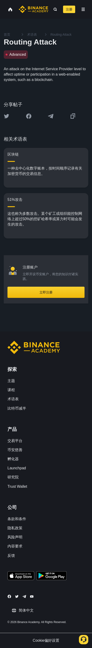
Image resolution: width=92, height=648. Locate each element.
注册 (69, 9)
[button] (83, 9)
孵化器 (13, 459)
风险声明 (14, 537)
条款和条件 (16, 519)
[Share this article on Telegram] (50, 116)
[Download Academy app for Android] (51, 576)
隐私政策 (14, 528)
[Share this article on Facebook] (29, 116)
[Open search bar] (53, 9)
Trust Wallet (17, 486)
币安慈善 (14, 450)
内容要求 (14, 546)
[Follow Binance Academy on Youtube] (32, 596)
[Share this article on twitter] (6, 116)
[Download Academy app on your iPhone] (20, 576)
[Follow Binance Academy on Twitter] (17, 596)
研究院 (13, 477)
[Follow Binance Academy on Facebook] (9, 596)
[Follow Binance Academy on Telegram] (24, 596)
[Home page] (33, 9)
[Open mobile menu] (83, 9)
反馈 (11, 555)
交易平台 (14, 441)
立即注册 (46, 292)
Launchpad (16, 468)
